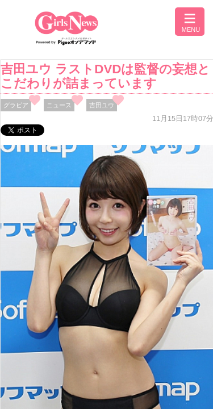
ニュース (59, 105)
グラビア (15, 105)
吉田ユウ (101, 105)
